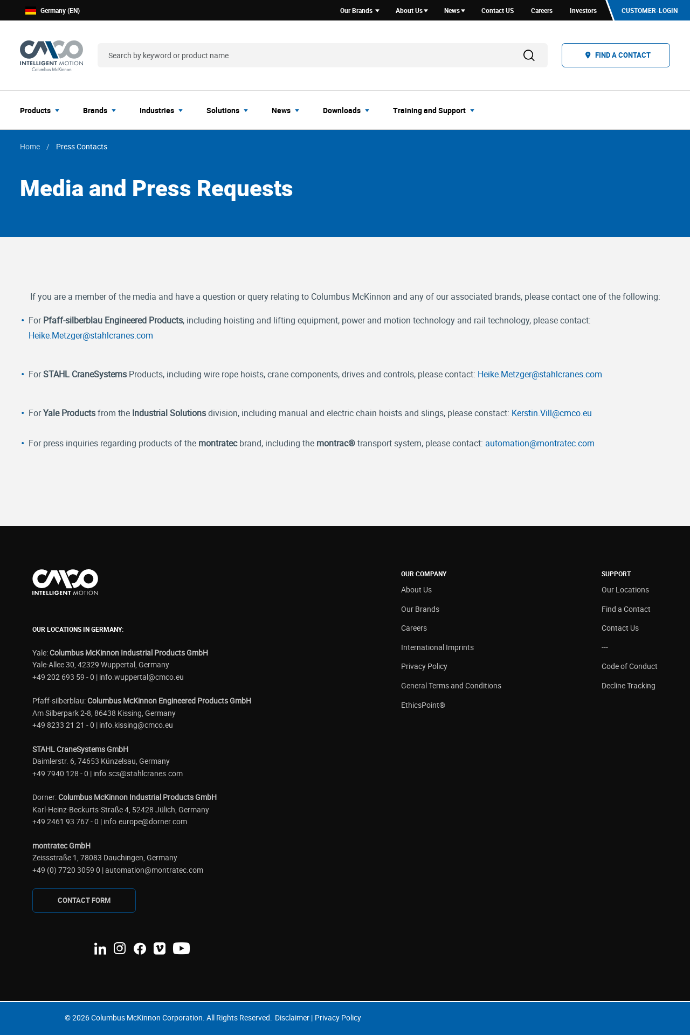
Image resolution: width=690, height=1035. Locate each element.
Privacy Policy (424, 666)
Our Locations (625, 589)
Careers (414, 628)
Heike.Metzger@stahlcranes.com (91, 335)
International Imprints (437, 647)
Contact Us (620, 628)
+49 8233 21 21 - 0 (63, 725)
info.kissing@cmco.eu (136, 725)
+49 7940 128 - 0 (60, 773)
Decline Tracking (629, 685)
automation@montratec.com (540, 443)
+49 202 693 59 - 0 (63, 677)
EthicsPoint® (423, 705)
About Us (416, 589)
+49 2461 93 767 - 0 (65, 821)
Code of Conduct (630, 666)
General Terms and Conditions (451, 685)
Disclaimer (292, 1017)
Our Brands (420, 609)
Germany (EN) (52, 10)
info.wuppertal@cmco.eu (141, 677)
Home (30, 146)
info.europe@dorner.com (145, 821)
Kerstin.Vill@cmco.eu (552, 413)
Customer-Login (650, 10)
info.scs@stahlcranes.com (138, 773)
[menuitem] (42, 110)
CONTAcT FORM (84, 900)
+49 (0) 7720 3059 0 (66, 870)
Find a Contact (626, 609)
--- (605, 647)
